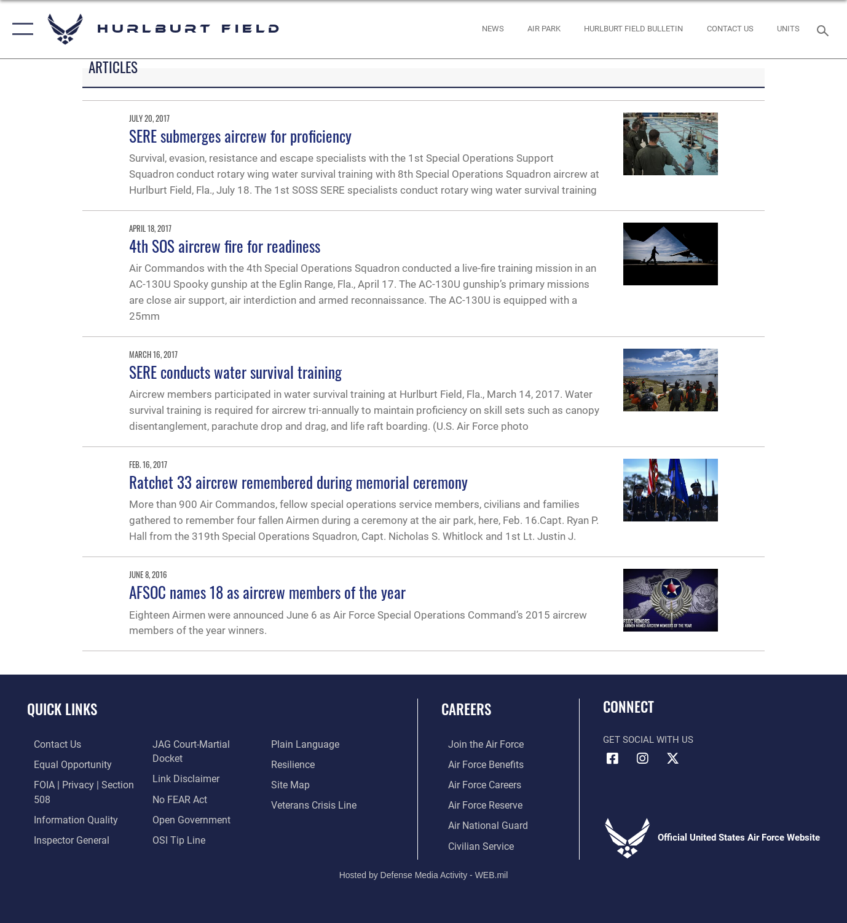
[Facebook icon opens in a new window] (612, 759)
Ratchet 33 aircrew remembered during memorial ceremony (298, 481)
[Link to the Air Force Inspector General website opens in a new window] (186, 744)
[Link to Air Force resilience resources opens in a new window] (295, 783)
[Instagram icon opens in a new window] (642, 759)
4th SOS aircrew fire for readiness (224, 245)
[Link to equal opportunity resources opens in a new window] (63, 763)
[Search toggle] (824, 29)
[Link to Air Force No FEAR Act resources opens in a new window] (176, 803)
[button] (20, 29)
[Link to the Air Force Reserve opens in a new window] (477, 803)
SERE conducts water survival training (235, 371)
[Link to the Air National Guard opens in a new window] (479, 823)
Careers (466, 709)
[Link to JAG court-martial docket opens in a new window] (203, 763)
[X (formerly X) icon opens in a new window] (672, 759)
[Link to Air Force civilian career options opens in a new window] (472, 843)
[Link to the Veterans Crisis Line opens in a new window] (315, 823)
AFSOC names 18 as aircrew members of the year (267, 591)
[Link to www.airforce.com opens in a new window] (477, 744)
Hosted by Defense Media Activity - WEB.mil (423, 872)
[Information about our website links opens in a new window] (182, 783)
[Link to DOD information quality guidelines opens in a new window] (66, 817)
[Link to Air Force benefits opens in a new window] (477, 763)
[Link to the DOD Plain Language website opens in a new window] (305, 763)
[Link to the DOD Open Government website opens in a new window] (186, 823)
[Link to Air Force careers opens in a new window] (477, 783)
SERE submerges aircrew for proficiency (240, 135)
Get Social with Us (648, 739)
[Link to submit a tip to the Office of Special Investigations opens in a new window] (298, 744)
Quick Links (62, 709)
